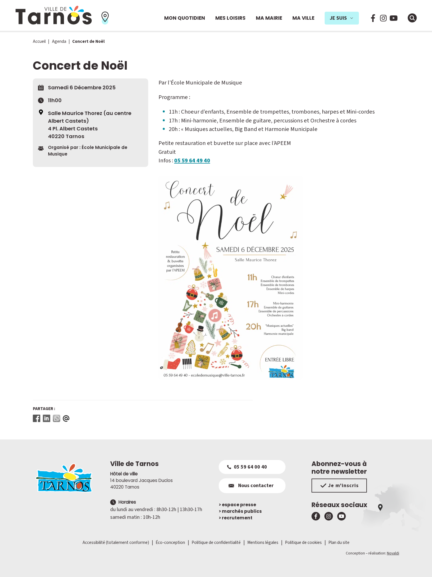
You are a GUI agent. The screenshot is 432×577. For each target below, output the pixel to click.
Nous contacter (250, 485)
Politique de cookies (303, 542)
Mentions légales (262, 542)
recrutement (235, 518)
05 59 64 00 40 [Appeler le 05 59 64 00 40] (247, 467)
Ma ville (303, 18)
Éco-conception (170, 542)
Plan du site (338, 542)
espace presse (237, 505)
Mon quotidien (184, 18)
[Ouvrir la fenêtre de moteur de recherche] (412, 18)
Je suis (342, 18)
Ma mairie (269, 18)
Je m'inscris (339, 485)
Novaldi (393, 553)
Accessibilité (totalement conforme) (116, 542)
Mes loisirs (230, 18)
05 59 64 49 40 (192, 160)
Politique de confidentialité (216, 542)
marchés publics (240, 511)
